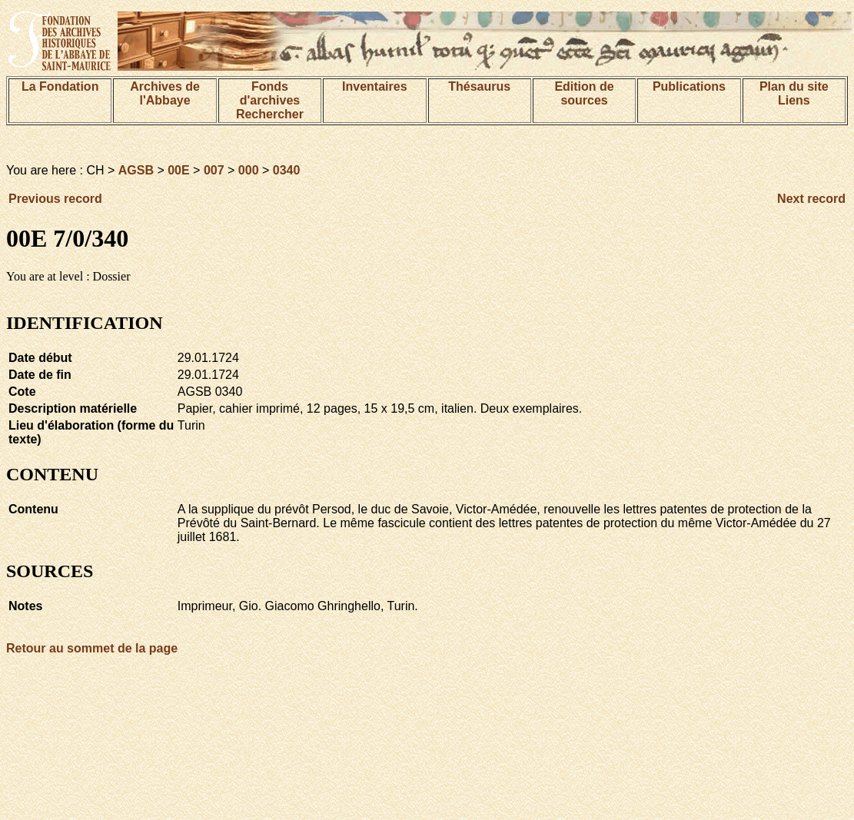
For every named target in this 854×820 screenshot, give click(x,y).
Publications (689, 86)
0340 (287, 170)
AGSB (136, 170)
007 (214, 170)
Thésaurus (479, 86)
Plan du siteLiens (794, 93)
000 (248, 170)
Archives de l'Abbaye (165, 93)
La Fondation (60, 86)
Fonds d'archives (270, 93)
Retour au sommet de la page (92, 648)
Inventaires (374, 86)
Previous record (55, 198)
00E (178, 170)
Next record (811, 198)
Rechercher (270, 114)
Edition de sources (583, 93)
